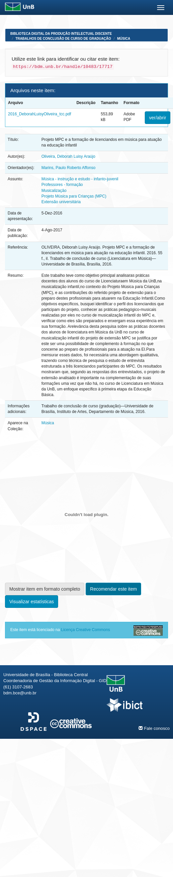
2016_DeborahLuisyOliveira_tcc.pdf (39, 114)
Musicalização (54, 190)
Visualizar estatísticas (31, 601)
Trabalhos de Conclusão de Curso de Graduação (63, 38)
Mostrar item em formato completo (44, 589)
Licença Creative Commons (85, 629)
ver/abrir (157, 117)
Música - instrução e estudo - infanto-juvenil (80, 179)
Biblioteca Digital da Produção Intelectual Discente (61, 33)
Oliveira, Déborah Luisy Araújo (68, 156)
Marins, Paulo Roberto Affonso (69, 167)
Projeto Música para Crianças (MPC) (74, 196)
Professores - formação (62, 184)
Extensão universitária (61, 202)
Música (123, 38)
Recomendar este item (113, 589)
